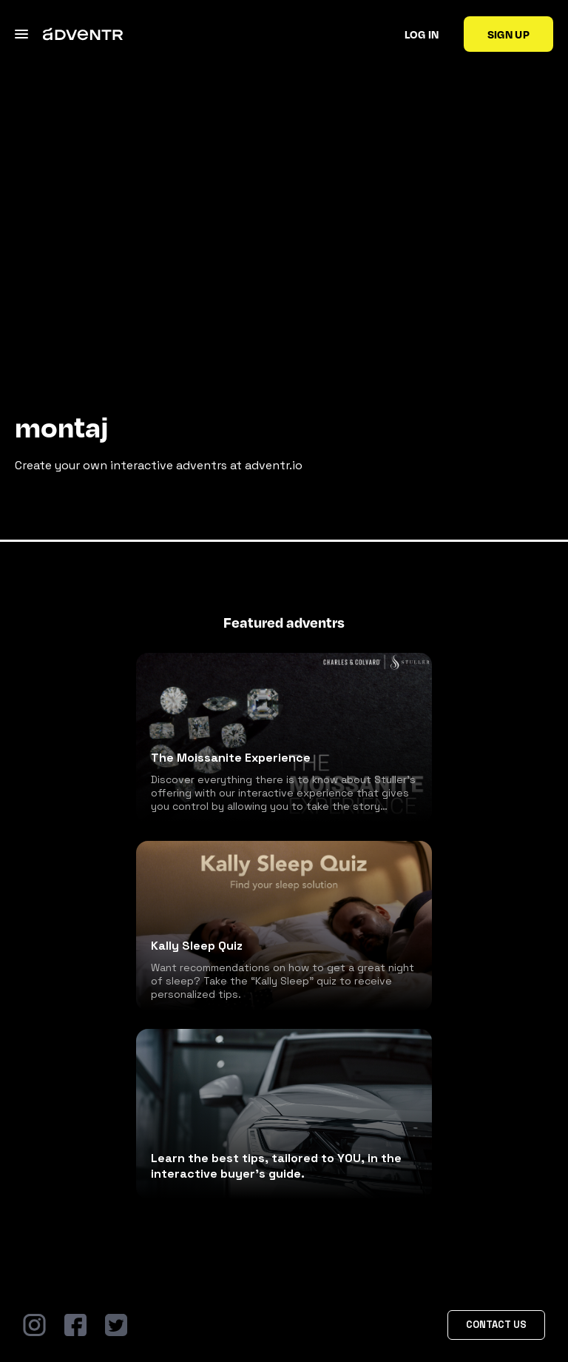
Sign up (508, 34)
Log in (422, 34)
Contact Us (496, 1324)
